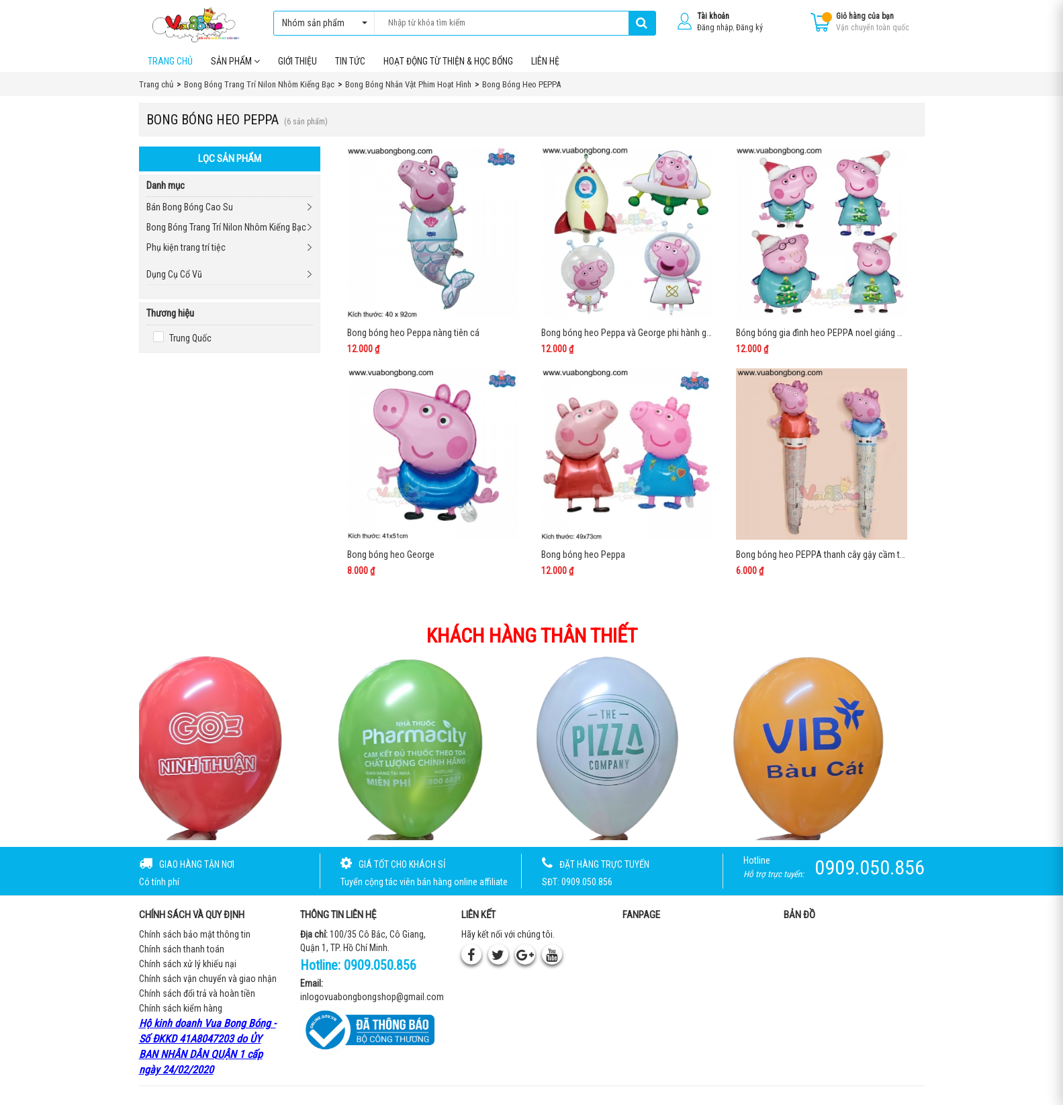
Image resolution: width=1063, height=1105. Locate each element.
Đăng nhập (715, 27)
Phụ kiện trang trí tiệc (186, 253)
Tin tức (350, 66)
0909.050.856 (380, 971)
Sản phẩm (235, 66)
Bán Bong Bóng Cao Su (189, 213)
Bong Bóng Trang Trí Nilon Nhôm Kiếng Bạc (226, 233)
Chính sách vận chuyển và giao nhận (208, 984)
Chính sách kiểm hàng (180, 1014)
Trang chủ (170, 66)
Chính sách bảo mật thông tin (194, 940)
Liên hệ (545, 66)
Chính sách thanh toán (181, 955)
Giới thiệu (297, 66)
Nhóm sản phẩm (321, 22)
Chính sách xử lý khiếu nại (187, 970)
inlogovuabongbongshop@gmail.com (372, 1002)
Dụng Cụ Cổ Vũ (174, 280)
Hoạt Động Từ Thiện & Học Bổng (448, 66)
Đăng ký (749, 27)
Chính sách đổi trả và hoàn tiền (197, 999)
